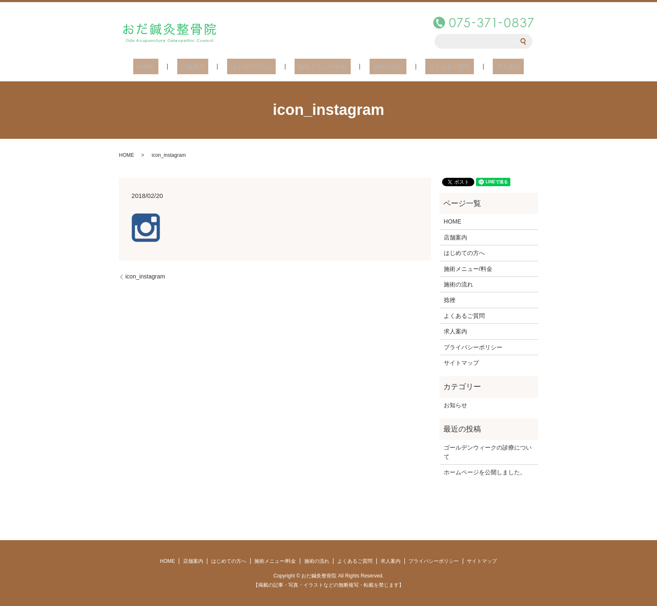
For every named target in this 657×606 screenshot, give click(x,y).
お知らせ (455, 404)
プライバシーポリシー (473, 346)
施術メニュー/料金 (322, 66)
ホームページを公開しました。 (485, 471)
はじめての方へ (258, 66)
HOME (169, 66)
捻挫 (449, 299)
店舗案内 (208, 66)
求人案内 (485, 66)
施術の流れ (380, 66)
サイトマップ (461, 362)
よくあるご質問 (434, 66)
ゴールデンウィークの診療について (488, 452)
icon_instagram (145, 276)
